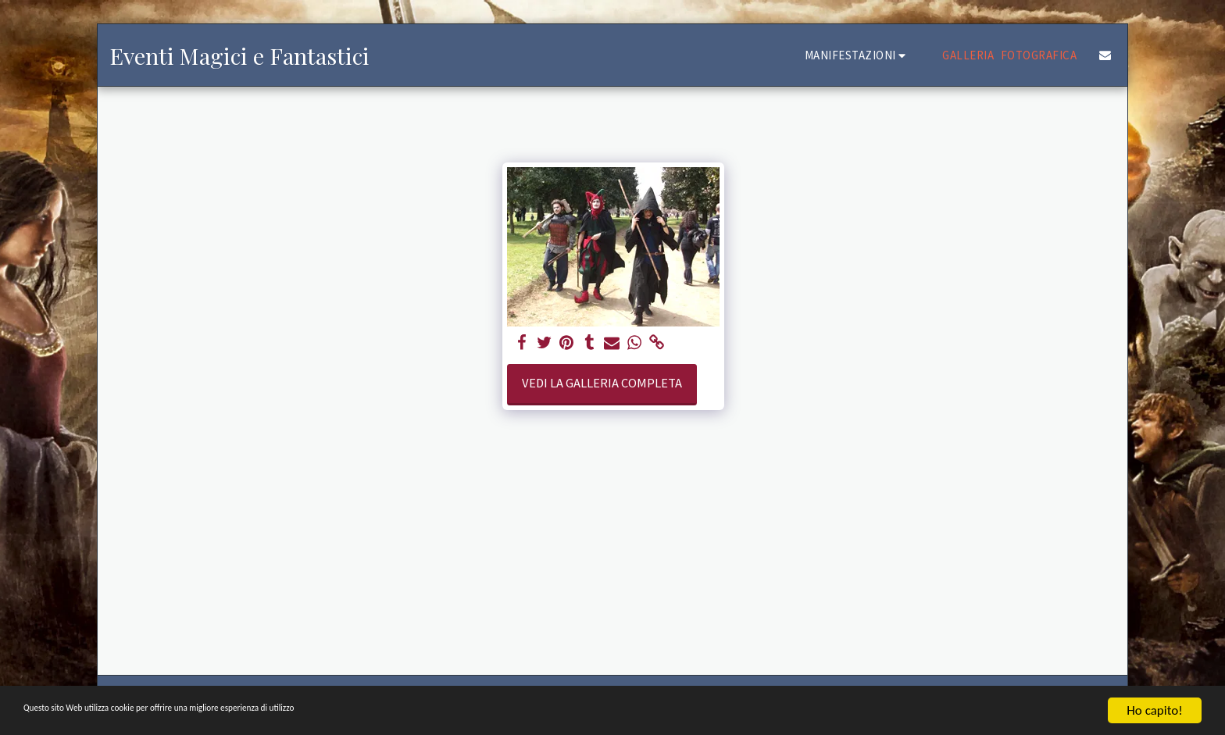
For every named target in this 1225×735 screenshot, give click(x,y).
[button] (858, 55)
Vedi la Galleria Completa (602, 383)
